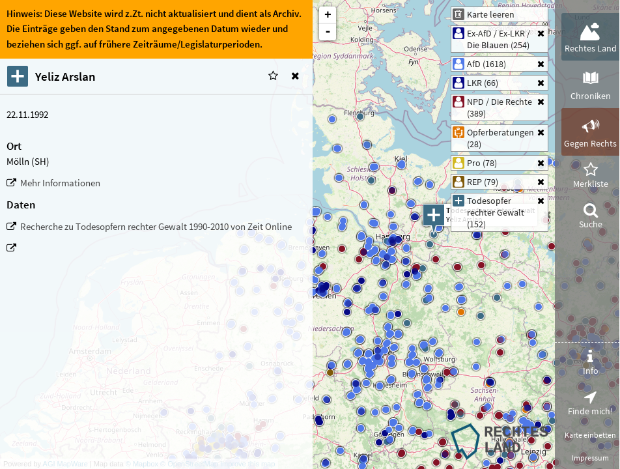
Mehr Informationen (60, 183)
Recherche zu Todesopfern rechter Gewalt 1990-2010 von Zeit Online (156, 227)
